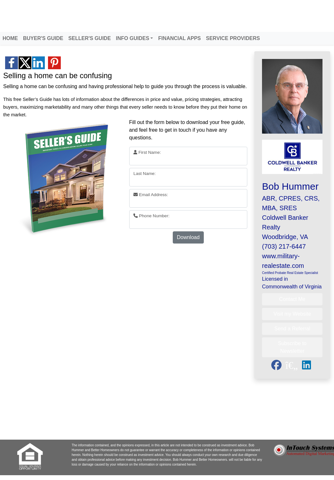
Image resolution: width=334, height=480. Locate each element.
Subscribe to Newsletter (292, 347)
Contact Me (292, 299)
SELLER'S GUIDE (89, 38)
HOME (10, 38)
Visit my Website (292, 314)
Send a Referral (292, 328)
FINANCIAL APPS (179, 38)
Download (188, 237)
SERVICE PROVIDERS (233, 38)
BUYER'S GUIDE (43, 38)
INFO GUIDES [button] (132, 38)
